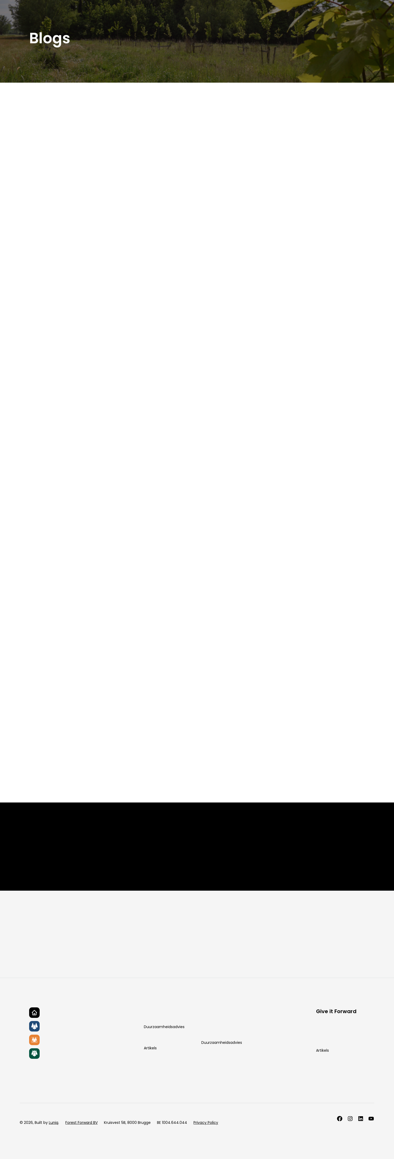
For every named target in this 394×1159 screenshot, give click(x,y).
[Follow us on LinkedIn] (361, 1118)
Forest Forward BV (81, 1122)
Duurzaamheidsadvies (164, 1026)
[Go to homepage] (34, 1012)
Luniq (53, 1122)
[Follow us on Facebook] (340, 1118)
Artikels (150, 1048)
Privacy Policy (205, 1122)
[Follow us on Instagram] (350, 1118)
